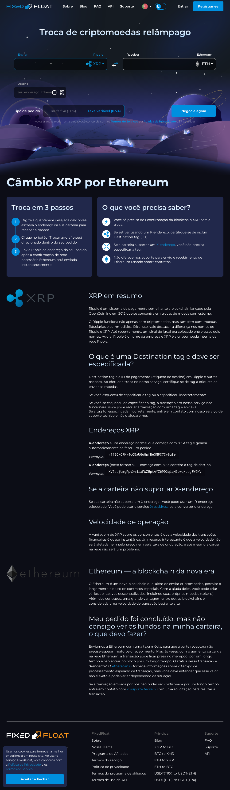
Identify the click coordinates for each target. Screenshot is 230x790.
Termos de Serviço (22, 768)
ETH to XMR (164, 760)
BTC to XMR (164, 754)
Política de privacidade (110, 767)
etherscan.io (122, 668)
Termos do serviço (107, 760)
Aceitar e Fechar (39, 778)
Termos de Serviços (124, 123)
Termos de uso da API (109, 780)
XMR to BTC (164, 747)
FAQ (97, 6)
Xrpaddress (159, 508)
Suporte (127, 6)
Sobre (68, 6)
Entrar (183, 6)
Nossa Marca (102, 747)
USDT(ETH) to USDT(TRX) (175, 780)
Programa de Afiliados (110, 754)
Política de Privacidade (160, 123)
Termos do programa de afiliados (119, 773)
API (110, 6)
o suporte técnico (141, 691)
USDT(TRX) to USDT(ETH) (175, 773)
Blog (83, 6)
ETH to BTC (163, 767)
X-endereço (165, 246)
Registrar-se (208, 6)
